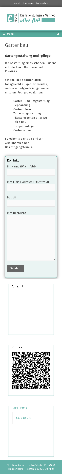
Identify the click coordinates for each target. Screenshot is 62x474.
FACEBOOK (19, 408)
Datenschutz (42, 3)
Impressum (28, 3)
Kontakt (17, 3)
